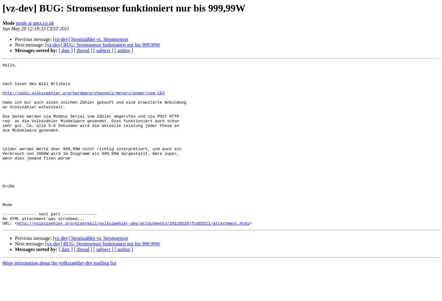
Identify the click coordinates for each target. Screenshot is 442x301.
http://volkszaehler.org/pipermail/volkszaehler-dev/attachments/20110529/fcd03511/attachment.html (133, 255)
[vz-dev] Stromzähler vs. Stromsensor (90, 39)
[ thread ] (83, 50)
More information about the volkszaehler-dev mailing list (59, 295)
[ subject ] (103, 50)
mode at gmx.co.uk (35, 23)
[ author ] (123, 50)
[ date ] (66, 50)
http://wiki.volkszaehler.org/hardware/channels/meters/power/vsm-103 (83, 99)
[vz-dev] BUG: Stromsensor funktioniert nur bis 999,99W (102, 44)
